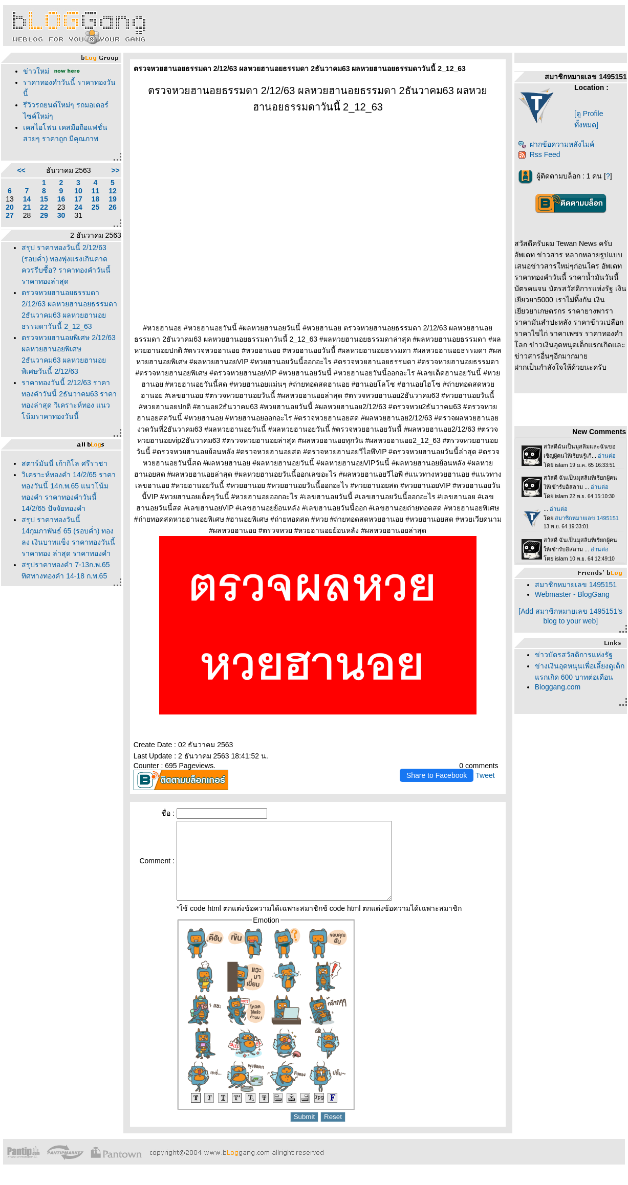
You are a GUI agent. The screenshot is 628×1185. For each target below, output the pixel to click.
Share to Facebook (436, 775)
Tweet (484, 775)
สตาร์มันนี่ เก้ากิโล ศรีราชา (64, 463)
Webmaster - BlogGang (572, 594)
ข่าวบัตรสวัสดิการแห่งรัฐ (574, 655)
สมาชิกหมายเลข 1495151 (576, 584)
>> (115, 170)
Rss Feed (539, 154)
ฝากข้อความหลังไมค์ (556, 144)
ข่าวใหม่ (36, 71)
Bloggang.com (558, 687)
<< (21, 170)
